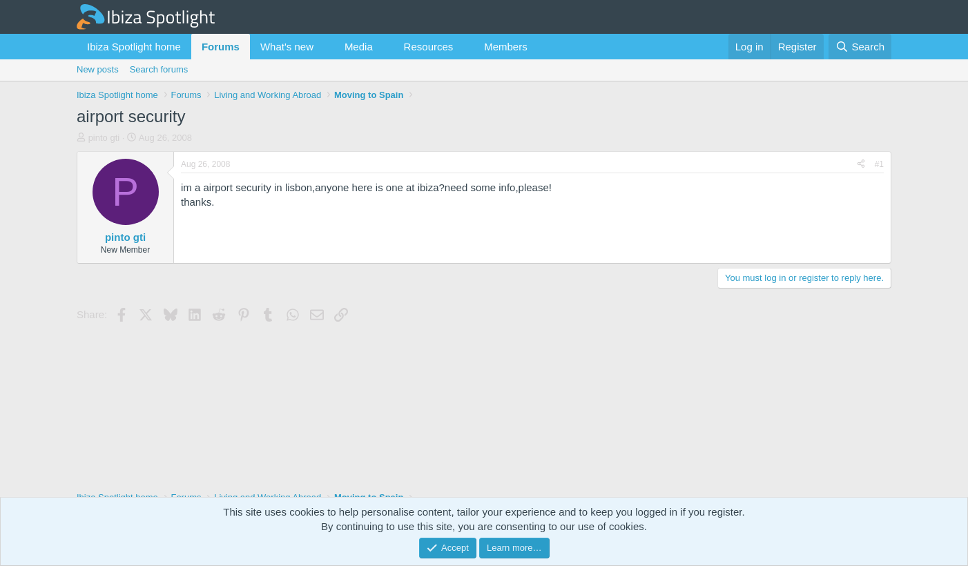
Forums (221, 46)
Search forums (159, 69)
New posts (98, 69)
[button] (324, 46)
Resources (429, 46)
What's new (286, 46)
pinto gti (104, 138)
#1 (879, 164)
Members (505, 46)
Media (359, 46)
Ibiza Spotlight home (134, 46)
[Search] (860, 46)
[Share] (861, 165)
